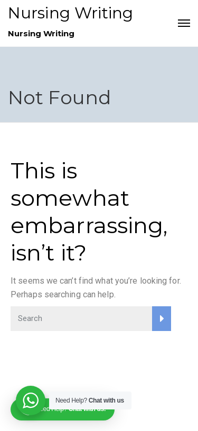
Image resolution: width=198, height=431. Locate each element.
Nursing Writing (71, 13)
